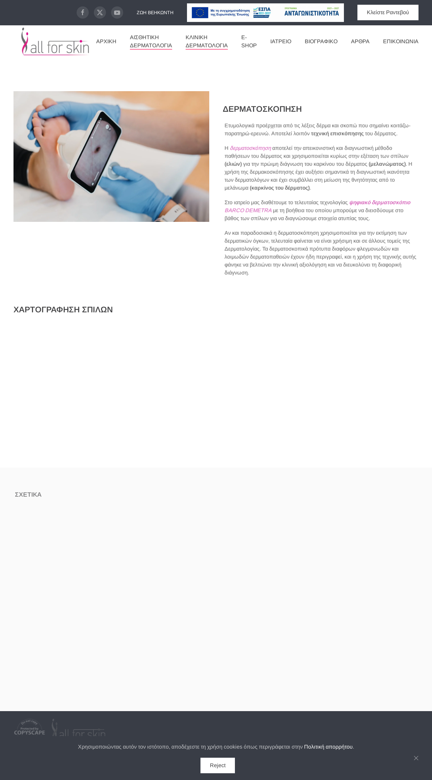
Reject (217, 765)
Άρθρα (360, 41)
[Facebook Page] (83, 12)
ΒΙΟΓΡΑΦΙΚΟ (321, 41)
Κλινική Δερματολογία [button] (207, 41)
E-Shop (249, 41)
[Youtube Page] (117, 12)
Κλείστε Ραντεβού (388, 12)
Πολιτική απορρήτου (328, 747)
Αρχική (106, 41)
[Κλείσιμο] (416, 758)
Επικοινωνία (400, 41)
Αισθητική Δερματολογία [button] (151, 41)
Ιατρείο (280, 41)
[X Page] (100, 12)
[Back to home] (55, 41)
